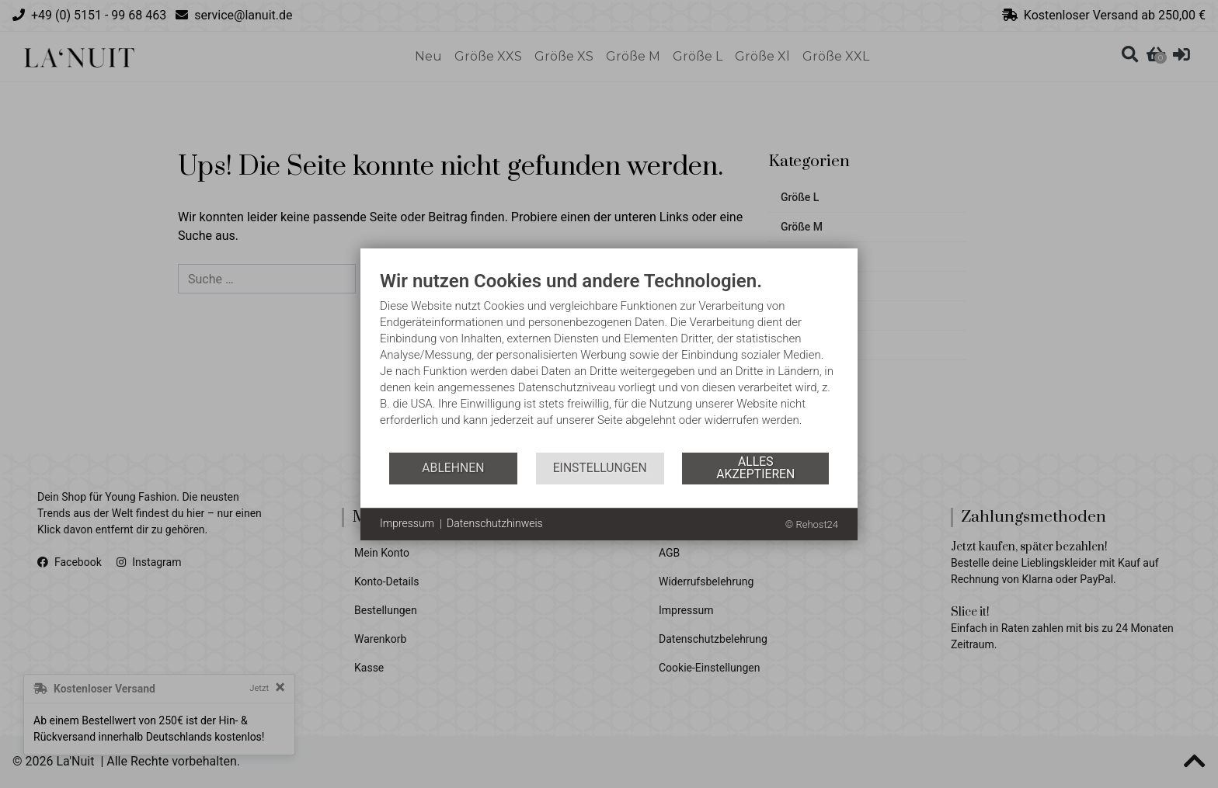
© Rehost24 (811, 524)
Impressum (407, 523)
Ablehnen (453, 467)
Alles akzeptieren (755, 467)
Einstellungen (600, 467)
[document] (609, 360)
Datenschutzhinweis (495, 523)
